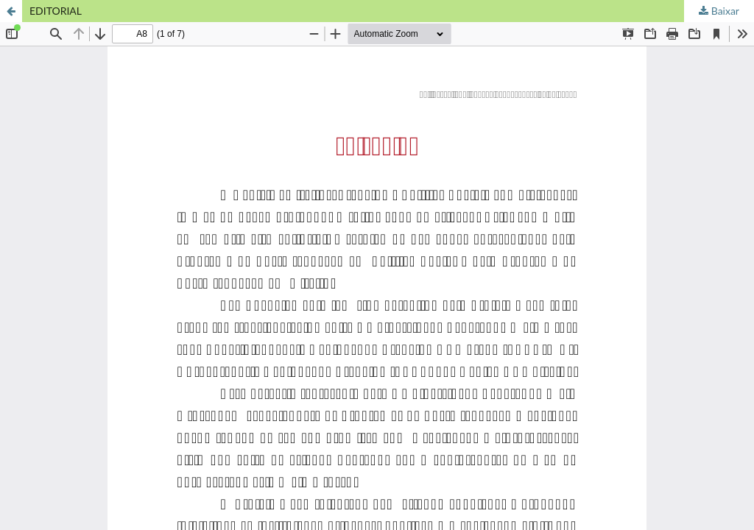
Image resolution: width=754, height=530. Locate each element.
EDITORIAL (55, 10)
